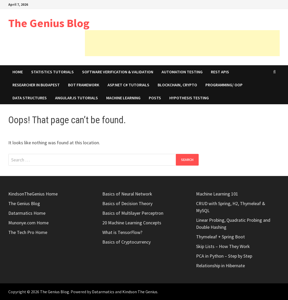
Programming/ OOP (224, 84)
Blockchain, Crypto (177, 84)
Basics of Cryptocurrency (126, 242)
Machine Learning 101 (217, 194)
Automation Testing (182, 71)
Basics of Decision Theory (127, 203)
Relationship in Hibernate (220, 266)
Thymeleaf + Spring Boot (220, 237)
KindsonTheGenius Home (33, 194)
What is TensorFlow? (122, 232)
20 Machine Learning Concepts (131, 223)
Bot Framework (83, 84)
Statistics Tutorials (52, 71)
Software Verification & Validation (117, 71)
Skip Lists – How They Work (223, 246)
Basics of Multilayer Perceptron (132, 213)
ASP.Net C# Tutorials (128, 84)
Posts (155, 97)
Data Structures (29, 97)
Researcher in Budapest (36, 84)
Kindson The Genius (139, 291)
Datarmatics (103, 291)
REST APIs (220, 71)
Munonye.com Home (28, 223)
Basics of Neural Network (127, 194)
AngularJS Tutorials (76, 97)
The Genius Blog (48, 23)
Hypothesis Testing (189, 97)
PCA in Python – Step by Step (224, 256)
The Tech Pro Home (27, 232)
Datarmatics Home (26, 213)
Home (17, 71)
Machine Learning (123, 97)
